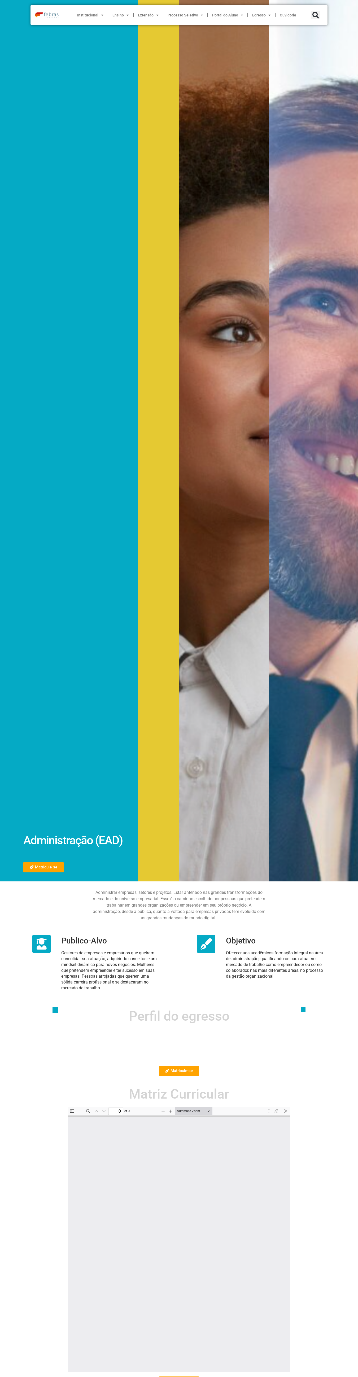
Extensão (148, 15)
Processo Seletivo (185, 15)
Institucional (90, 15)
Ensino (120, 15)
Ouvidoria (288, 15)
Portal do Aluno (227, 15)
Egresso (261, 15)
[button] (315, 15)
